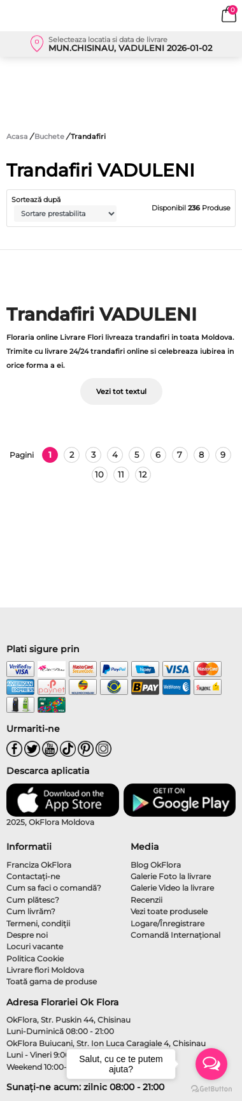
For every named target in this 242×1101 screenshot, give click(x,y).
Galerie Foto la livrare (171, 876)
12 (142, 474)
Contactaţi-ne (33, 876)
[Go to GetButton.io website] (211, 1088)
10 (99, 474)
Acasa (17, 136)
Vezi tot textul (121, 391)
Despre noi (27, 935)
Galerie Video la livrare (172, 888)
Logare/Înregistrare (167, 923)
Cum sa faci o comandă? (53, 888)
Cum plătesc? (32, 900)
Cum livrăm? (30, 911)
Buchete (50, 136)
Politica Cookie (35, 958)
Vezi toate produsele (169, 911)
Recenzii (146, 900)
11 (121, 474)
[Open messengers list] (211, 1064)
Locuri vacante (34, 946)
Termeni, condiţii (38, 923)
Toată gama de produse (51, 981)
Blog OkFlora (156, 865)
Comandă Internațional (175, 935)
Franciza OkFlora (38, 865)
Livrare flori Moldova (45, 970)
